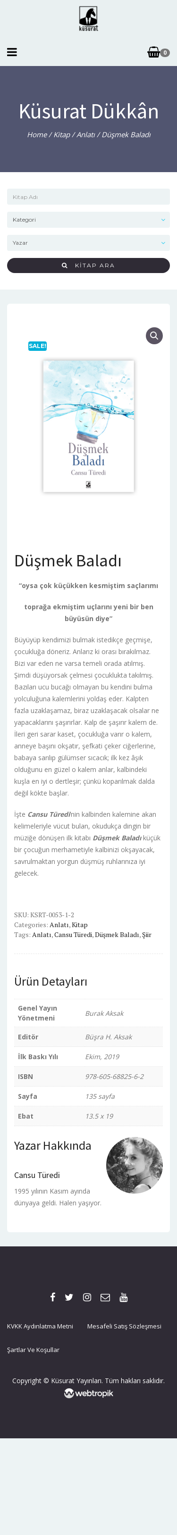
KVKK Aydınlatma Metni (40, 1326)
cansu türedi (73, 934)
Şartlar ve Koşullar (33, 1349)
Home (37, 134)
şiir (147, 934)
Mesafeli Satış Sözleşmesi (124, 1326)
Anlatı (85, 134)
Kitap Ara (88, 265)
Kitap (61, 134)
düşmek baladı (117, 934)
